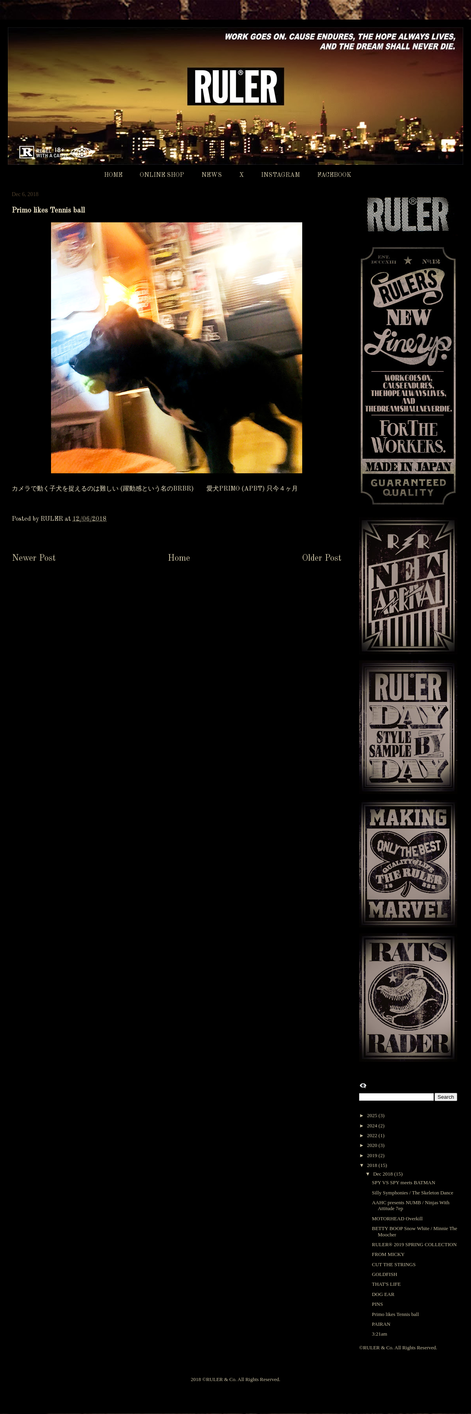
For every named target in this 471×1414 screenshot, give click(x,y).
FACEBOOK (334, 175)
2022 (372, 1135)
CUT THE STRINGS (393, 1264)
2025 (372, 1115)
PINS (377, 1304)
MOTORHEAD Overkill (397, 1218)
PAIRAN (381, 1324)
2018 (372, 1165)
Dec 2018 (383, 1174)
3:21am (379, 1334)
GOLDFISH (384, 1274)
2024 (372, 1126)
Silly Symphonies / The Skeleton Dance (412, 1193)
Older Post (321, 558)
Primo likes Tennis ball (395, 1314)
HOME (113, 175)
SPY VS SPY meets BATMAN (403, 1182)
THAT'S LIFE (386, 1284)
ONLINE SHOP (162, 175)
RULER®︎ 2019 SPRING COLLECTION (414, 1244)
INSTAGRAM (280, 175)
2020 (372, 1145)
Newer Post (34, 558)
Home (179, 558)
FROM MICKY (388, 1254)
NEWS (211, 175)
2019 (372, 1155)
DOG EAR (383, 1294)
